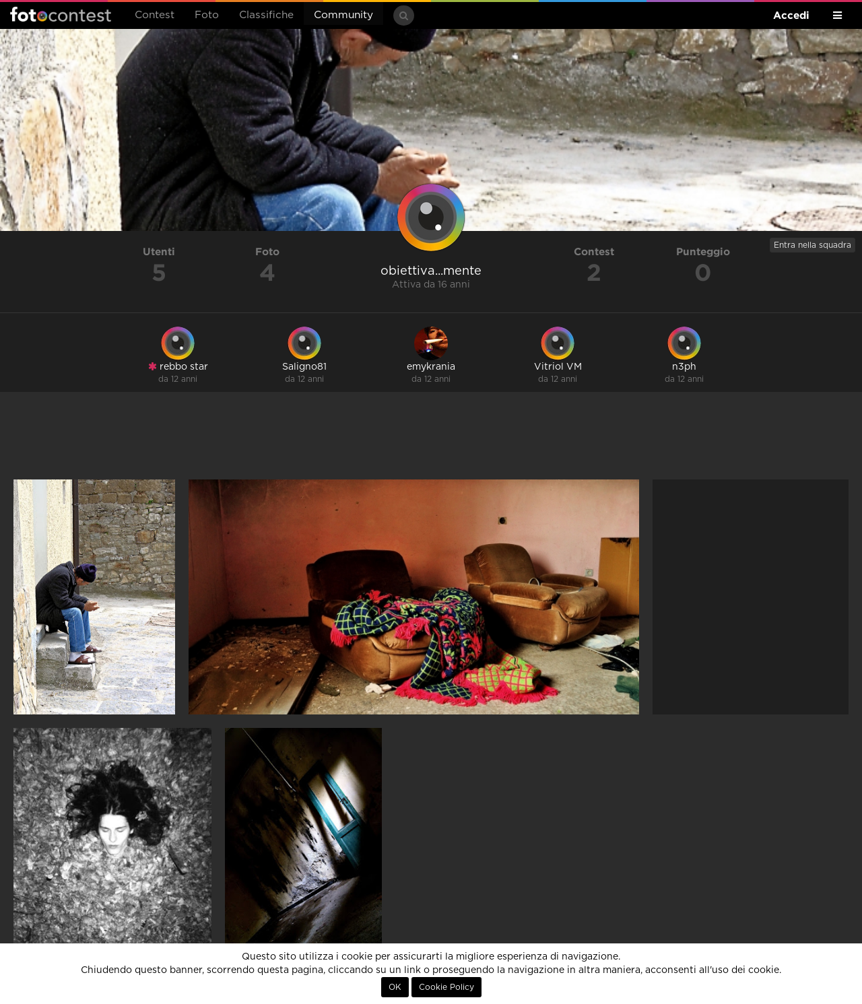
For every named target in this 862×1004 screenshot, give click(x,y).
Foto (207, 15)
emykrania (431, 367)
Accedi (791, 15)
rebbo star (178, 367)
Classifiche (266, 15)
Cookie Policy (446, 987)
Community (343, 15)
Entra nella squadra (812, 245)
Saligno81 (304, 367)
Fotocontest (60, 14)
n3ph (684, 367)
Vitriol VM (558, 367)
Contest (154, 15)
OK (395, 987)
